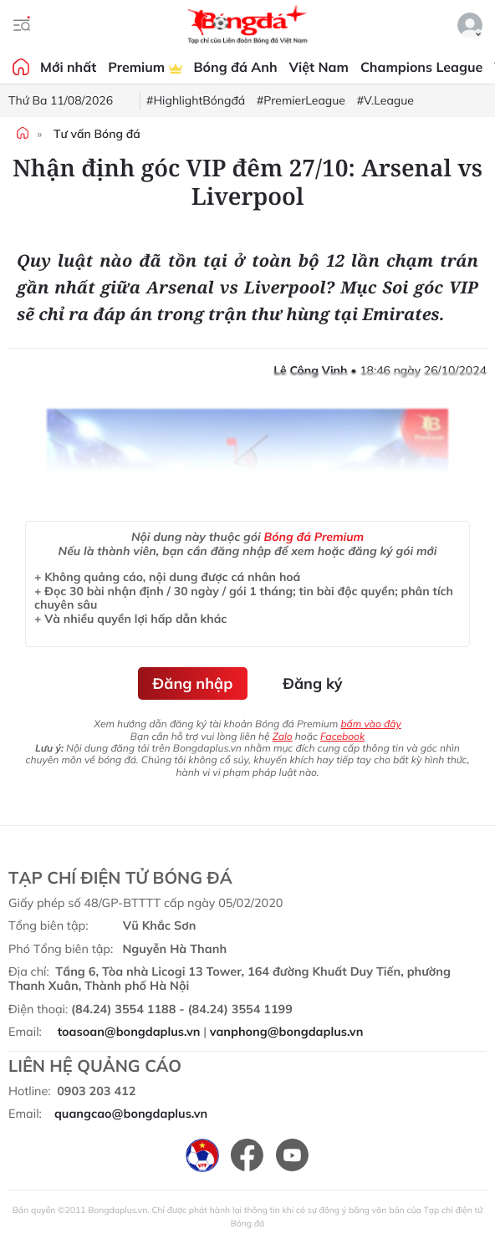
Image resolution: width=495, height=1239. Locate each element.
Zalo (283, 736)
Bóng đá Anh (236, 67)
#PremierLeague (301, 100)
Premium (144, 67)
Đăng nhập (193, 683)
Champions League (421, 67)
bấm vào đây (370, 723)
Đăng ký (312, 683)
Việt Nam (319, 67)
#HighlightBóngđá (195, 100)
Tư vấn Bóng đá (97, 133)
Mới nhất (68, 67)
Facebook (342, 736)
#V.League (385, 100)
